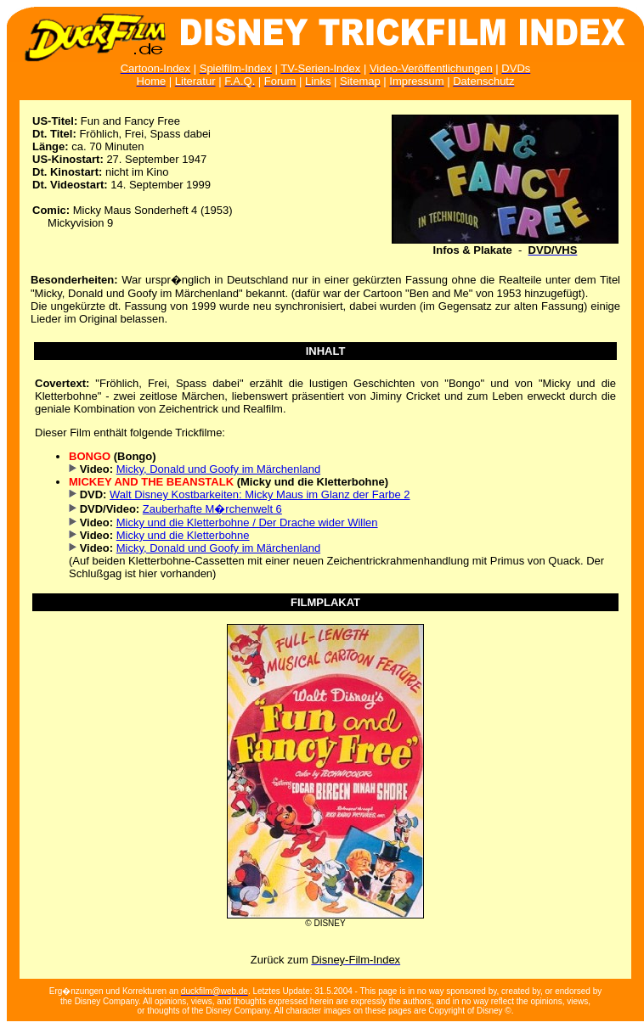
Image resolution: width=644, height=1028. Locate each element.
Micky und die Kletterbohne (183, 535)
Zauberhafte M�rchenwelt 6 (212, 509)
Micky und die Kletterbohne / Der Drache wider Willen (247, 522)
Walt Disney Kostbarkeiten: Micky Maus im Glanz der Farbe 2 (260, 494)
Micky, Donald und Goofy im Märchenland (218, 469)
